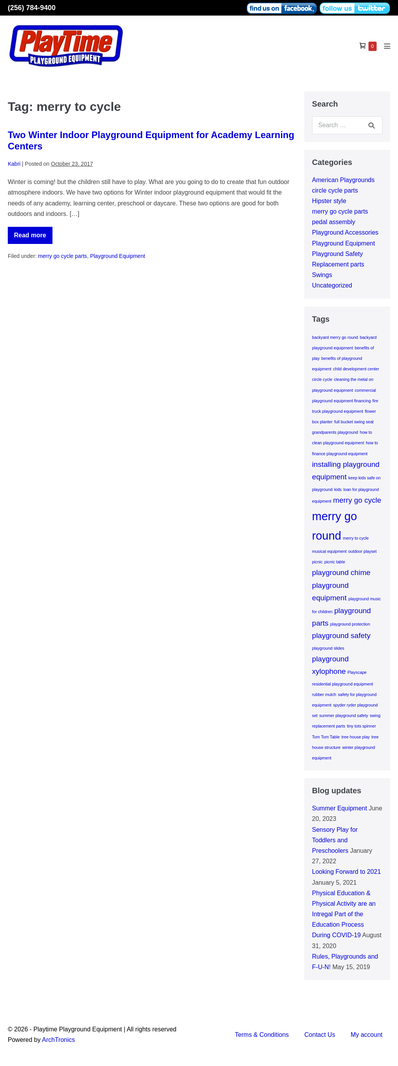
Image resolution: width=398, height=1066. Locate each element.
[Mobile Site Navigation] (387, 46)
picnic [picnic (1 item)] (317, 561)
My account (366, 1034)
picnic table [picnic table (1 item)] (335, 561)
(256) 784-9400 (32, 8)
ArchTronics (58, 1039)
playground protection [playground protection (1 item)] (350, 624)
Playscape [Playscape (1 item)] (357, 672)
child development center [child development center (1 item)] (356, 368)
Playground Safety (337, 254)
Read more (33, 238)
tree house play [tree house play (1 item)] (356, 737)
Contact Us (319, 1034)
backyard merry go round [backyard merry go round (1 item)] (335, 337)
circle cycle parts (335, 190)
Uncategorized (332, 285)
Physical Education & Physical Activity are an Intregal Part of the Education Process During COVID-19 (344, 914)
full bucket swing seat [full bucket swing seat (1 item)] (354, 421)
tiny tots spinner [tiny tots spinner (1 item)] (361, 726)
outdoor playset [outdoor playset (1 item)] (362, 551)
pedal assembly (333, 222)
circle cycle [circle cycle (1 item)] (322, 379)
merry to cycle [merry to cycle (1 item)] (355, 538)
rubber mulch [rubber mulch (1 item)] (324, 694)
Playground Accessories (345, 232)
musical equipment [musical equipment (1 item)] (329, 551)
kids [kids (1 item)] (338, 489)
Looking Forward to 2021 (346, 871)
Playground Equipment (117, 256)
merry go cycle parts (62, 256)
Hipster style (329, 201)
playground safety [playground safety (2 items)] (341, 635)
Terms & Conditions (262, 1034)
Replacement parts (338, 264)
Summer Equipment (339, 808)
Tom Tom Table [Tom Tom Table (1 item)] (326, 737)
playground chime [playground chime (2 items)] (341, 572)
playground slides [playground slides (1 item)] (328, 648)
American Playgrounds (343, 180)
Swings (322, 275)
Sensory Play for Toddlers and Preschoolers (335, 840)
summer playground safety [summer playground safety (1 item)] (343, 715)
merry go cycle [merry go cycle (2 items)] (357, 500)
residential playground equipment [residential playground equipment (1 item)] (342, 684)
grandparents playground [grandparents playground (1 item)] (335, 432)
